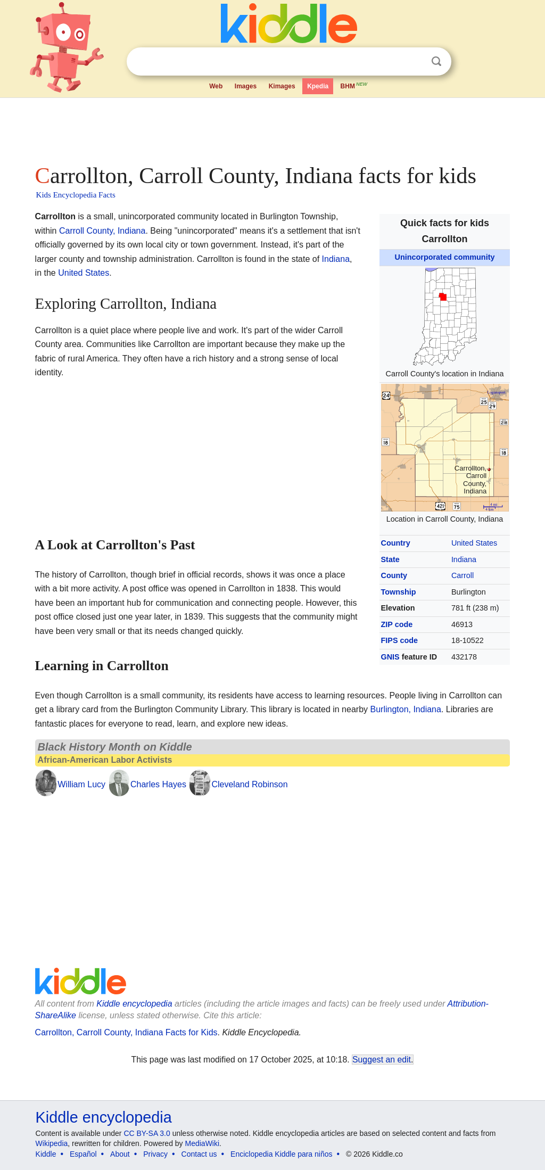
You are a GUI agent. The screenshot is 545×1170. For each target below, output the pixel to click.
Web (215, 86)
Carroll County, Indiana (102, 230)
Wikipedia (52, 1143)
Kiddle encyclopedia (134, 1003)
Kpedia (317, 86)
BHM (354, 85)
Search (436, 61)
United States (474, 543)
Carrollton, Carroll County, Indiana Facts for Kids (126, 1032)
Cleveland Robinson (249, 784)
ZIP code (397, 624)
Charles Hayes (158, 784)
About (120, 1154)
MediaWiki (202, 1143)
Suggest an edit (381, 1059)
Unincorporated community (445, 257)
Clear (415, 62)
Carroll (462, 575)
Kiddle (46, 1154)
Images (246, 86)
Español (83, 1154)
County (394, 575)
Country (395, 543)
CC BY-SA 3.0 (146, 1133)
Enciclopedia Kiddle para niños (281, 1154)
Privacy (155, 1154)
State (390, 559)
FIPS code (399, 640)
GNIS (390, 657)
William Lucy (81, 784)
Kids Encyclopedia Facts (75, 195)
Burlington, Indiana (405, 709)
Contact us (199, 1154)
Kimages (282, 86)
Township (398, 592)
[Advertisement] (272, 127)
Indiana (463, 559)
